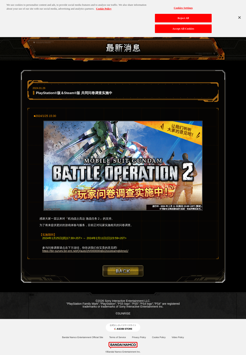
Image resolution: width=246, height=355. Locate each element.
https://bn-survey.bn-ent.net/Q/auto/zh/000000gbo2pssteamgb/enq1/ (85, 251)
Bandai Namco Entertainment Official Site (82, 337)
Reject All (183, 17)
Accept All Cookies (183, 27)
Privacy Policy (139, 337)
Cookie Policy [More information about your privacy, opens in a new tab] (103, 7)
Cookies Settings (183, 6)
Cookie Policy (159, 337)
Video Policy (178, 337)
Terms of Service (117, 337)
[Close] (239, 16)
